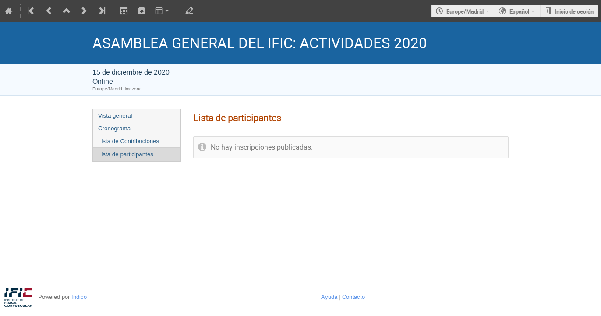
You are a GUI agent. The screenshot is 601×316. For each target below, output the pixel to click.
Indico (79, 297)
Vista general (115, 115)
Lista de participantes (125, 154)
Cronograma (114, 128)
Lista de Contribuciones (128, 141)
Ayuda (329, 297)
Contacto (353, 297)
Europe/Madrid (465, 11)
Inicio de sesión (574, 11)
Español (519, 11)
